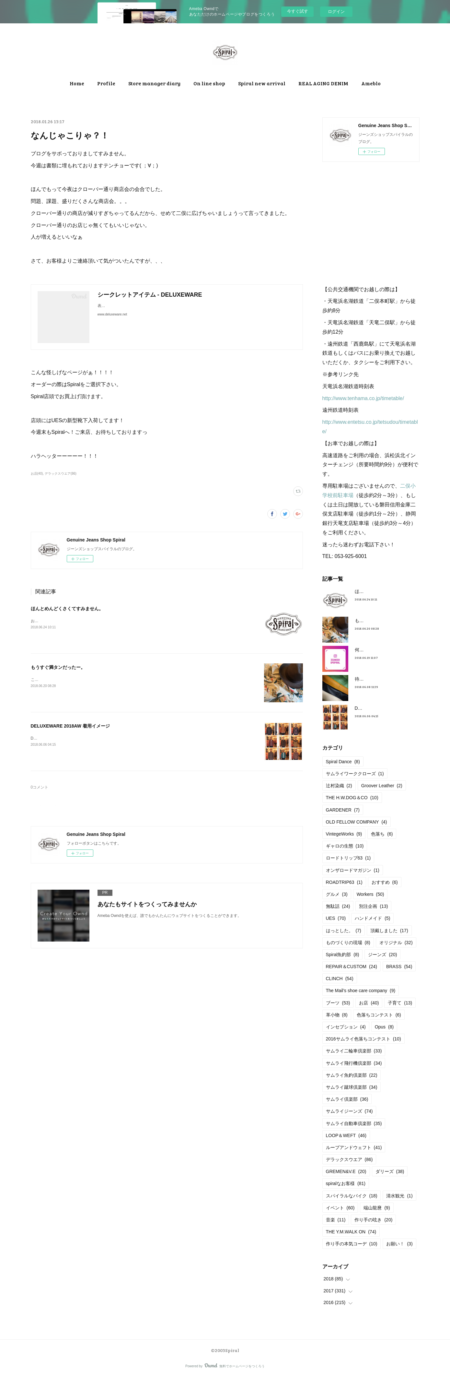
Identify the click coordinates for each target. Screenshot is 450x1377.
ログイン (336, 11)
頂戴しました (389, 930)
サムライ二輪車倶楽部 (354, 1050)
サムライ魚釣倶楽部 (351, 1075)
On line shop (209, 83)
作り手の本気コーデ (351, 1243)
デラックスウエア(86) (60, 473)
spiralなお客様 (345, 1183)
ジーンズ (382, 954)
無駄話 (338, 906)
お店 (369, 1002)
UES (336, 918)
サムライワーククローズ (355, 773)
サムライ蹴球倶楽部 (351, 1087)
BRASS (399, 966)
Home (77, 83)
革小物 (337, 1014)
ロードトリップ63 (348, 858)
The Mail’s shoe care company (361, 990)
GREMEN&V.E (346, 1171)
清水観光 (399, 1195)
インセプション (346, 1026)
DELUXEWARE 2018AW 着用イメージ (70, 726)
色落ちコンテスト (379, 1014)
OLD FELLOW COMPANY (356, 822)
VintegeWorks (344, 834)
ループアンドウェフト (354, 1147)
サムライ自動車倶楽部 (354, 1123)
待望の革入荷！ (371, 679)
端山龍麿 (376, 1207)
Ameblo (371, 83)
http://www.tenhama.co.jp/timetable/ (363, 398)
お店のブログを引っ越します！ (58, 621)
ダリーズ (389, 1171)
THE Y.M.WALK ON (351, 1231)
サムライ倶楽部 (347, 1099)
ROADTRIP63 (344, 882)
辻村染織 (339, 785)
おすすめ (385, 882)
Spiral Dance (343, 761)
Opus (384, 1026)
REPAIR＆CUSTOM (351, 966)
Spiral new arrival (261, 83)
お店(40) (37, 473)
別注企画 (373, 906)
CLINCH (339, 978)
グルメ (337, 894)
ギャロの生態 (345, 846)
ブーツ (338, 1002)
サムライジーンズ (349, 1111)
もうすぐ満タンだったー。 (58, 667)
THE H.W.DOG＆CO (352, 797)
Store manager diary (154, 83)
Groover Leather (381, 785)
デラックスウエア (349, 1159)
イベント (340, 1207)
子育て (400, 1002)
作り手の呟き (373, 1219)
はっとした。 (343, 930)
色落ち (382, 834)
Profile (106, 83)
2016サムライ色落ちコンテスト (363, 1038)
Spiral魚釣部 (342, 954)
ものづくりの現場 (348, 942)
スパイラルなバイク (351, 1195)
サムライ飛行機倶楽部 (354, 1063)
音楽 (336, 1219)
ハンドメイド (372, 918)
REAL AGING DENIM (323, 83)
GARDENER (343, 810)
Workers (370, 894)
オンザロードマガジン (352, 870)
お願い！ (399, 1243)
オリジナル (396, 942)
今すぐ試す (297, 11)
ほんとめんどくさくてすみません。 (67, 608)
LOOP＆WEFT (346, 1135)
